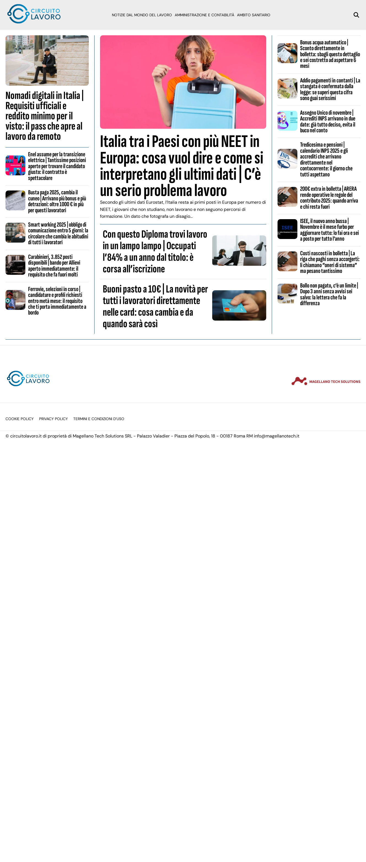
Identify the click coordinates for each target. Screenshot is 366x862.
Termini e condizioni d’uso (98, 419)
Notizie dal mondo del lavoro (142, 15)
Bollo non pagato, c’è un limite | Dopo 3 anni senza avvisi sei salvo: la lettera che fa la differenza (329, 294)
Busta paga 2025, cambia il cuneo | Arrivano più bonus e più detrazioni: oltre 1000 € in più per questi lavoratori (57, 201)
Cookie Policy (20, 419)
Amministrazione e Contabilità (204, 15)
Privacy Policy (53, 419)
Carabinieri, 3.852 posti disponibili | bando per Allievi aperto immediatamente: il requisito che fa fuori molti (54, 265)
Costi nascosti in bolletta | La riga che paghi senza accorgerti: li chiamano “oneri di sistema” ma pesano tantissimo (330, 262)
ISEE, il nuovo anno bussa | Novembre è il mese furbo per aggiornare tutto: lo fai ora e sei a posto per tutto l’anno (329, 230)
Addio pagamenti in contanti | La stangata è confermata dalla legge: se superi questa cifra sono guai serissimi (330, 89)
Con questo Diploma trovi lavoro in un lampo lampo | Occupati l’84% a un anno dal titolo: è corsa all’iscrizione (155, 252)
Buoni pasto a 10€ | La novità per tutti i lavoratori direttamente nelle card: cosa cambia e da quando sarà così (155, 307)
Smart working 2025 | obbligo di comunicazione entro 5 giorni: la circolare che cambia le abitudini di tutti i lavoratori (58, 233)
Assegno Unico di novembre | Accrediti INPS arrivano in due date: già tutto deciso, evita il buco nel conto (327, 121)
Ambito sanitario (253, 15)
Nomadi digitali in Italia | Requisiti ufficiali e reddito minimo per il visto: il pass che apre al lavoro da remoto (45, 116)
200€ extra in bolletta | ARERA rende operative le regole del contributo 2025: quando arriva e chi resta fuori (329, 197)
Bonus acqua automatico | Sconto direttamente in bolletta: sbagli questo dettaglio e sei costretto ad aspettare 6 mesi (330, 54)
